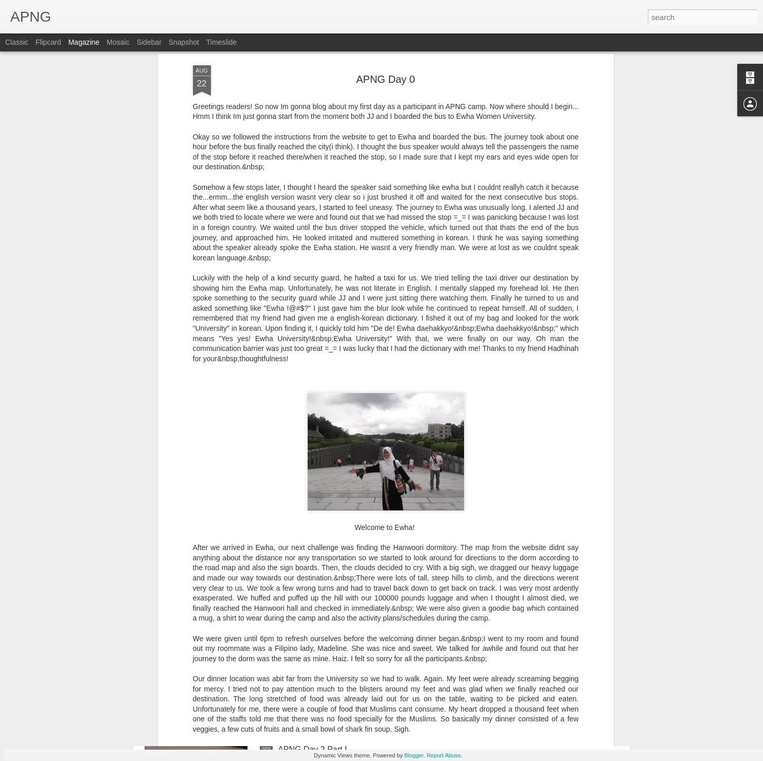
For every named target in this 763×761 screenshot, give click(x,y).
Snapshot (184, 42)
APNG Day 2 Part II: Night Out (218, 685)
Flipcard (48, 42)
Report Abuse (444, 755)
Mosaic (118, 42)
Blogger (413, 755)
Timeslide (221, 42)
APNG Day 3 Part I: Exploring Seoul (343, 568)
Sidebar (149, 42)
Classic (16, 42)
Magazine (84, 42)
